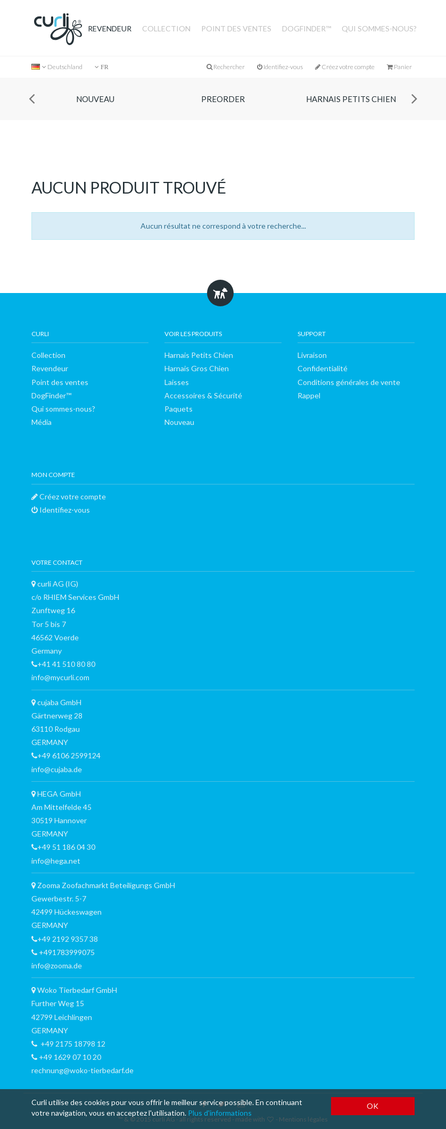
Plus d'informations (220, 1112)
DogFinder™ (306, 28)
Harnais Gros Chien (196, 368)
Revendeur (109, 28)
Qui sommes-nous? (379, 28)
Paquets (178, 408)
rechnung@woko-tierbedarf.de (82, 1070)
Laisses (176, 382)
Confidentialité (323, 368)
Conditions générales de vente (349, 382)
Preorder (223, 99)
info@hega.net (55, 860)
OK (373, 1105)
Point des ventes (236, 28)
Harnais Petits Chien (351, 99)
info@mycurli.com (60, 677)
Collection (166, 28)
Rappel (309, 395)
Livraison (312, 354)
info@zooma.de (56, 965)
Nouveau (95, 99)
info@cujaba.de (56, 769)
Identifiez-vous (280, 67)
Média (41, 421)
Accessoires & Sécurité (203, 395)
